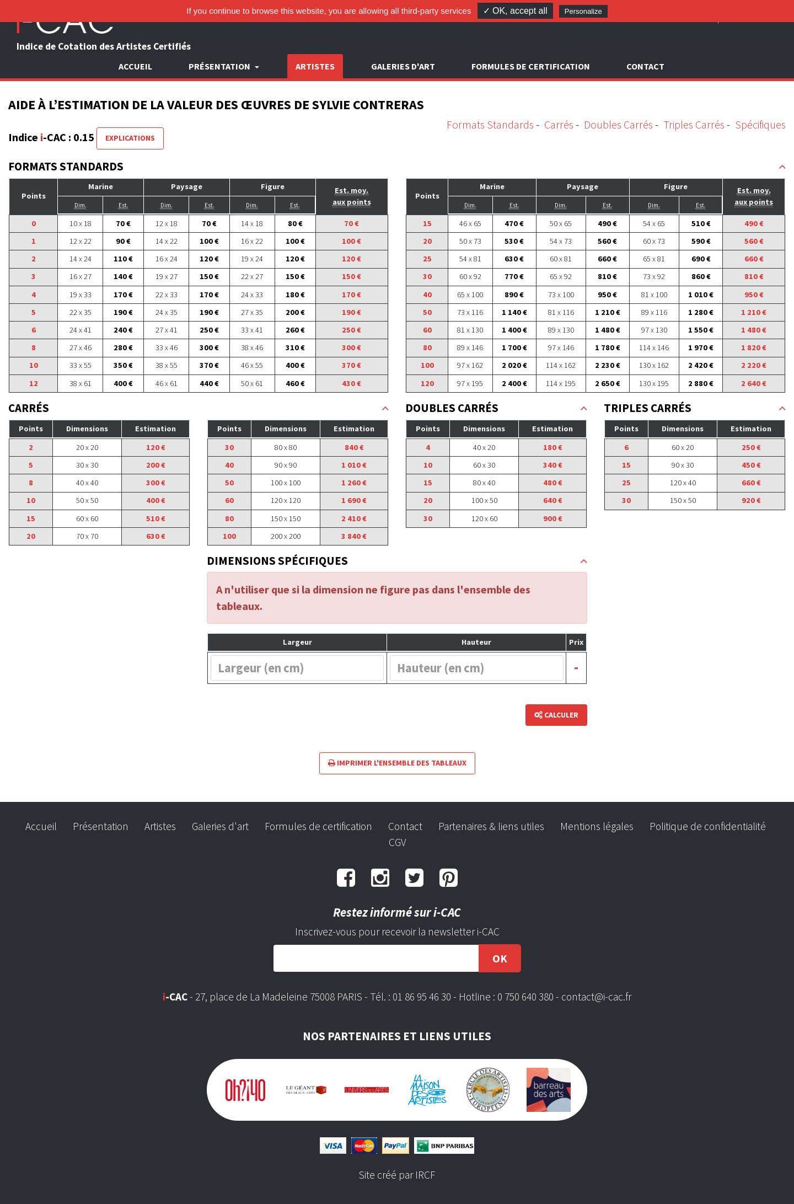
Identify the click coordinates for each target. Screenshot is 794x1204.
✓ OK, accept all (515, 10)
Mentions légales (597, 826)
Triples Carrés (694, 124)
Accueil (135, 66)
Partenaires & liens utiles (491, 826)
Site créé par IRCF (397, 1174)
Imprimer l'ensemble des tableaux (397, 763)
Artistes (315, 66)
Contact (645, 66)
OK (499, 958)
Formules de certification (530, 66)
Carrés (558, 124)
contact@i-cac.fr (596, 996)
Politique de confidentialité (708, 826)
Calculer (556, 715)
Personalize (583, 11)
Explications (130, 138)
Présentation (100, 826)
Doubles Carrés (618, 124)
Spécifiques (760, 124)
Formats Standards (490, 124)
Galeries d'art (403, 66)
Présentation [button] (220, 66)
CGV (397, 842)
